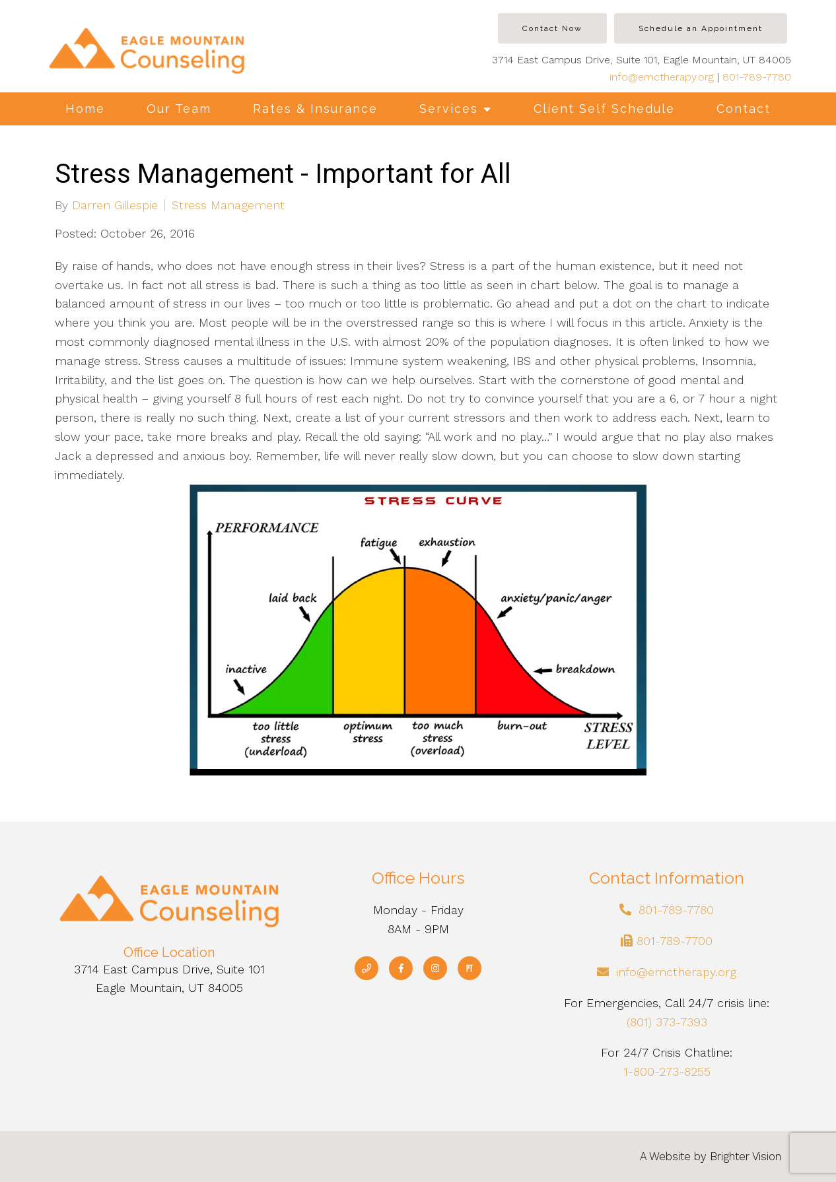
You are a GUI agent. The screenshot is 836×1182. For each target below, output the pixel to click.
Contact (743, 108)
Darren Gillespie (115, 205)
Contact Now (552, 28)
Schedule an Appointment (701, 28)
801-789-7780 (756, 77)
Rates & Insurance (315, 108)
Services (448, 108)
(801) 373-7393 (667, 1022)
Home (85, 108)
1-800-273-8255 (667, 1071)
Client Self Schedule (604, 108)
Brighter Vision (745, 1156)
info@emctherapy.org (662, 77)
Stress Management (228, 205)
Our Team (179, 108)
